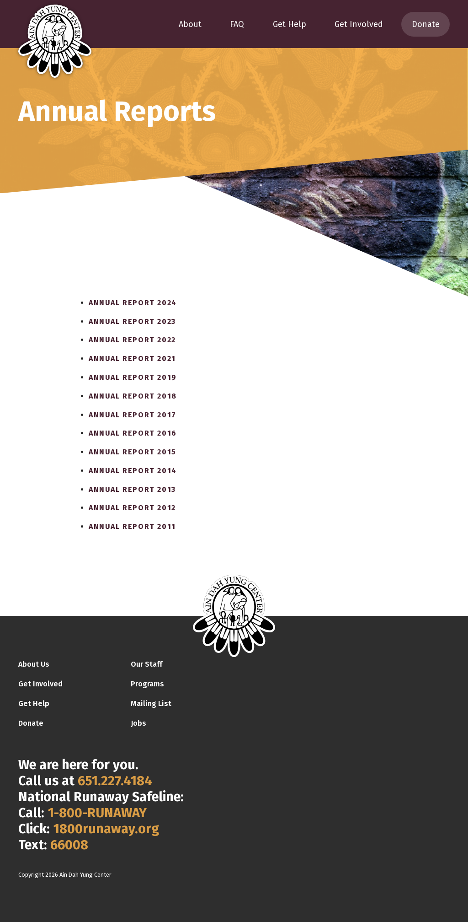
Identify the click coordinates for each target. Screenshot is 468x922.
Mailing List (151, 703)
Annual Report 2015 (132, 452)
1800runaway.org (106, 829)
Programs (147, 683)
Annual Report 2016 (133, 433)
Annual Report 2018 (133, 396)
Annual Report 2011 (132, 526)
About (190, 24)
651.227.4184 (115, 781)
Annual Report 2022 (132, 339)
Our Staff (146, 664)
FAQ (237, 24)
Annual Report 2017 (132, 414)
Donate (426, 24)
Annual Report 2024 (133, 302)
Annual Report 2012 (132, 507)
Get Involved (359, 24)
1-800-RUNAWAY (97, 813)
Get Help (289, 24)
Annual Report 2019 (133, 377)
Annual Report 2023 (132, 321)
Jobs (138, 723)
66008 (69, 845)
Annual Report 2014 (133, 470)
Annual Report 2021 (132, 358)
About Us (33, 664)
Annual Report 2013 (132, 489)
